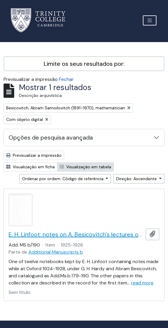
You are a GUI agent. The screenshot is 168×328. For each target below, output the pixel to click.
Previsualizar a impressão (34, 155)
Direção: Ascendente (137, 178)
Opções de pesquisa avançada (51, 137)
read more (142, 283)
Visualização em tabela (85, 166)
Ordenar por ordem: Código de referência (63, 178)
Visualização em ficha (30, 166)
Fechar (66, 79)
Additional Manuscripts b (55, 252)
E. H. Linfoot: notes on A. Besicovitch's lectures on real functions (76, 234)
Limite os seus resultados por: (84, 64)
